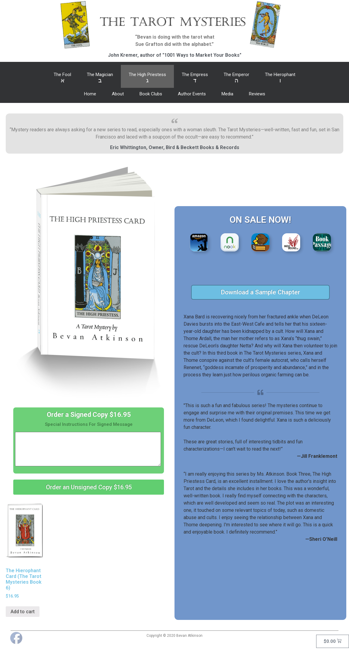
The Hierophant (280, 78)
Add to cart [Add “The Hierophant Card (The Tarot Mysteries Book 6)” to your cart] (23, 611)
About (118, 94)
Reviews (257, 94)
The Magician (100, 78)
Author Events (192, 94)
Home (90, 94)
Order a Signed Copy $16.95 (89, 414)
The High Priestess (147, 78)
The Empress (195, 78)
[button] (88, 487)
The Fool (62, 78)
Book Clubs (151, 94)
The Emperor (236, 78)
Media (227, 94)
